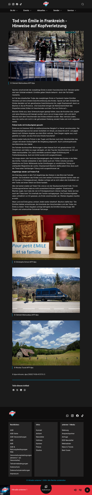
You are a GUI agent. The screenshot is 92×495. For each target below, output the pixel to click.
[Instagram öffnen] (13, 4)
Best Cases (66, 450)
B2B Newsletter (68, 440)
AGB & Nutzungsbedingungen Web (18, 449)
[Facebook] (77, 415)
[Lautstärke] (75, 490)
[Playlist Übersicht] (80, 490)
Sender (57, 10)
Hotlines (39, 440)
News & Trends (67, 447)
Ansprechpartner (68, 434)
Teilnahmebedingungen (19, 464)
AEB (11, 440)
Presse (38, 447)
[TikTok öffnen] (21, 4)
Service (72, 10)
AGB (11, 430)
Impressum (14, 474)
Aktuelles (42, 10)
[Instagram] (72, 415)
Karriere (39, 444)
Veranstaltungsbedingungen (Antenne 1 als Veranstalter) (20, 457)
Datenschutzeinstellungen (20, 470)
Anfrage (65, 437)
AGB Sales (14, 434)
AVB (11, 444)
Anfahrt (39, 434)
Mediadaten (66, 444)
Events (27, 10)
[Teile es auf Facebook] (13, 390)
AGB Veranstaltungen (18, 437)
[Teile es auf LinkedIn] (21, 390)
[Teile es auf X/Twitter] (17, 390)
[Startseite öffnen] (46, 4)
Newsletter (40, 437)
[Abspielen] (87, 490)
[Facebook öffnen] (17, 4)
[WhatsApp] (67, 415)
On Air (14, 10)
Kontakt (39, 430)
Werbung (65, 430)
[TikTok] (82, 415)
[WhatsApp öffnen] (9, 4)
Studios (39, 450)
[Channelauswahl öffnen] (83, 4)
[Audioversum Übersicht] (46, 488)
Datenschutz (15, 467)
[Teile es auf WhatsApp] (24, 390)
